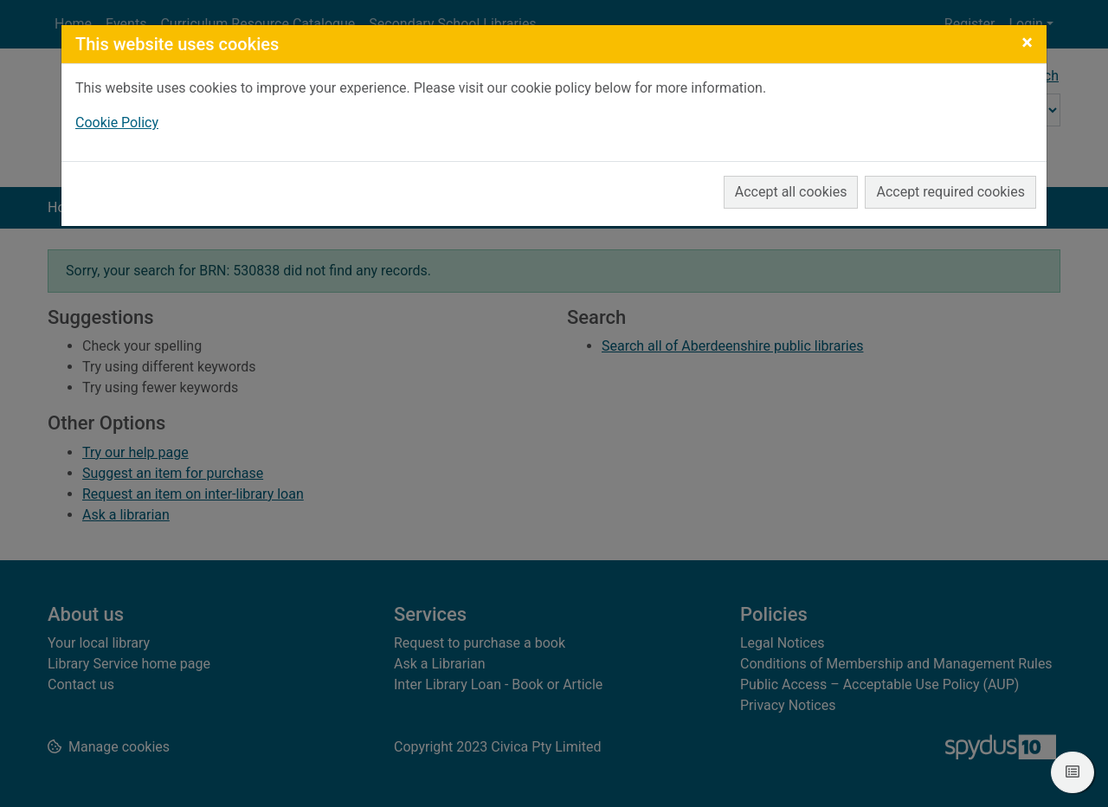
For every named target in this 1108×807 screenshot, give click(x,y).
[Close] (1027, 42)
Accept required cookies (950, 192)
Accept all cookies (791, 192)
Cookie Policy (116, 122)
